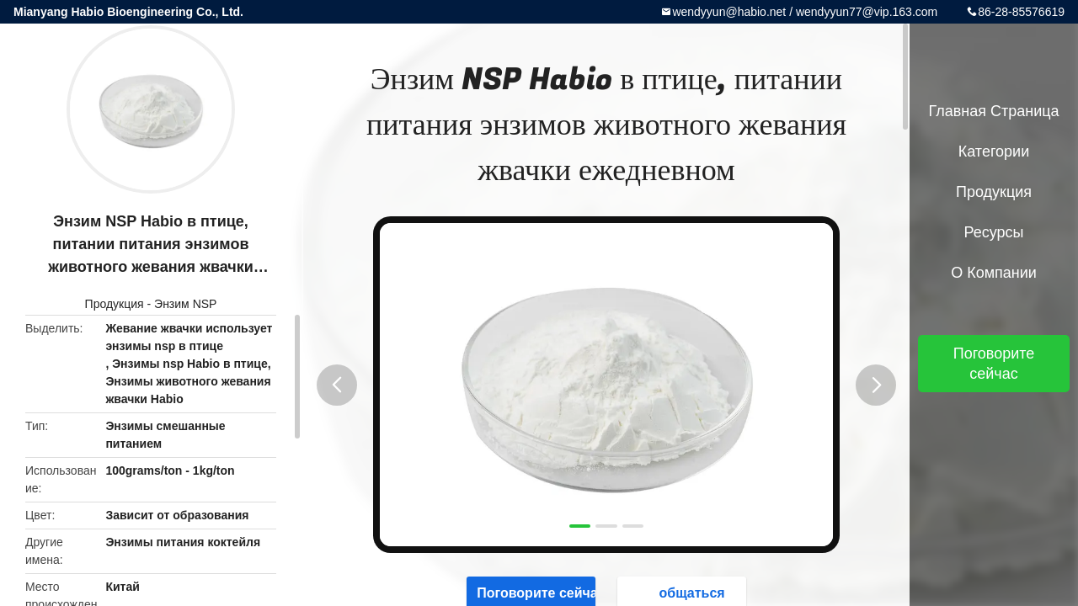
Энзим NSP (185, 304)
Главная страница (993, 111)
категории (993, 151)
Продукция (114, 304)
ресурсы (994, 232)
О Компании (994, 272)
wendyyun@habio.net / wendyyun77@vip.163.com (804, 12)
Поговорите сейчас (994, 363)
